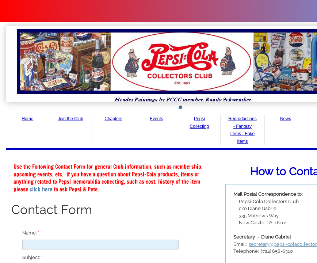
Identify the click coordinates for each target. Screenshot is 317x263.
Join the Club (70, 118)
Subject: (32, 257)
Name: (30, 233)
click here (41, 189)
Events (156, 118)
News (285, 118)
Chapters (113, 118)
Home (27, 118)
